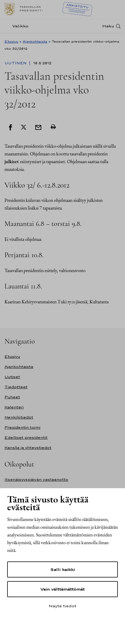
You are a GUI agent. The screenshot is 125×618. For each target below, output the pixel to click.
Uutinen (16, 63)
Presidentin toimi (22, 427)
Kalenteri (14, 407)
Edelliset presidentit (26, 437)
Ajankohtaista (35, 41)
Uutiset (12, 376)
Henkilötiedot (18, 417)
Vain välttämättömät (62, 589)
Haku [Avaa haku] (108, 26)
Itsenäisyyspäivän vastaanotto (36, 479)
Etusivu (11, 41)
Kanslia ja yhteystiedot (27, 447)
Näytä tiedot (62, 605)
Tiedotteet (16, 386)
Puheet (12, 396)
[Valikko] (18, 26)
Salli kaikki (62, 569)
